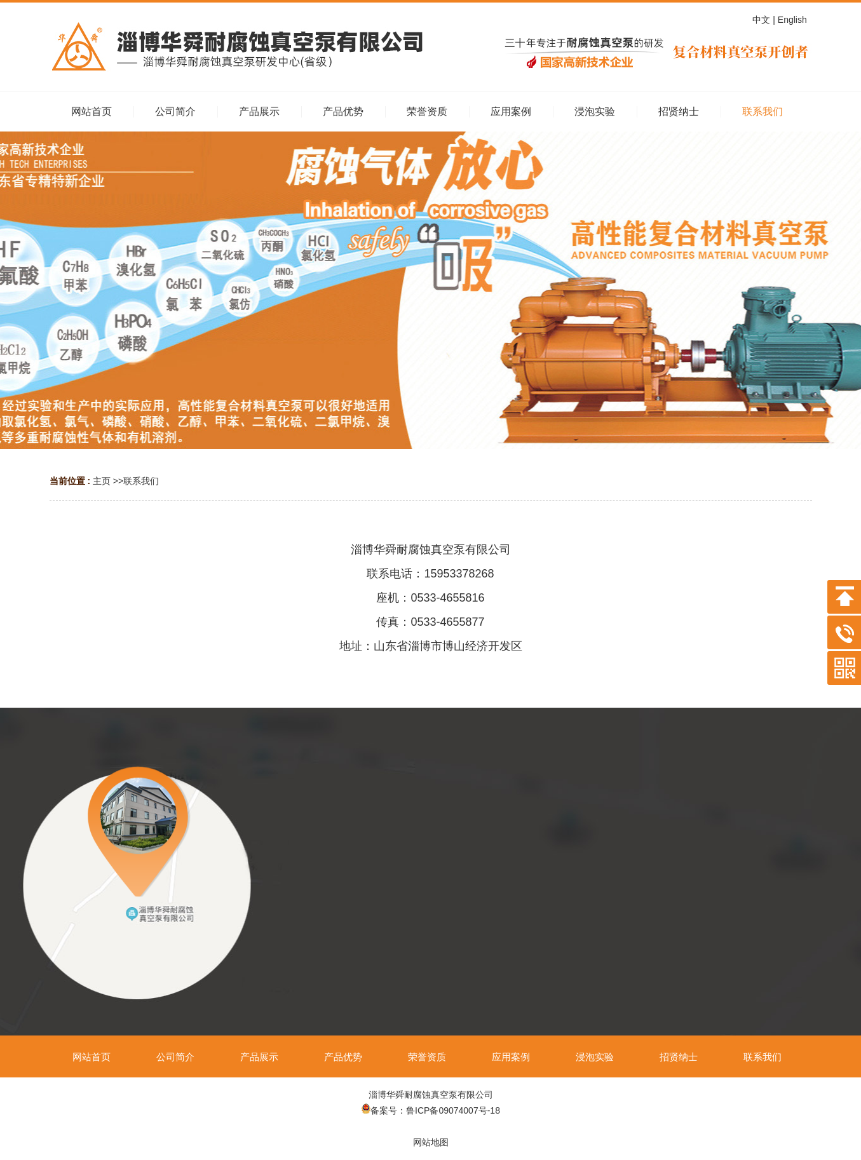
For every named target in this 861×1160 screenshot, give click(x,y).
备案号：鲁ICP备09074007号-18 (430, 1110)
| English (792, 20)
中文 (762, 20)
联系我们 (141, 481)
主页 (102, 481)
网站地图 (431, 1142)
